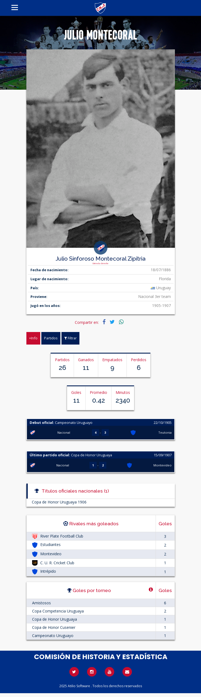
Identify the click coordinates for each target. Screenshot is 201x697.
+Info (33, 338)
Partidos (51, 338)
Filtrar (70, 338)
